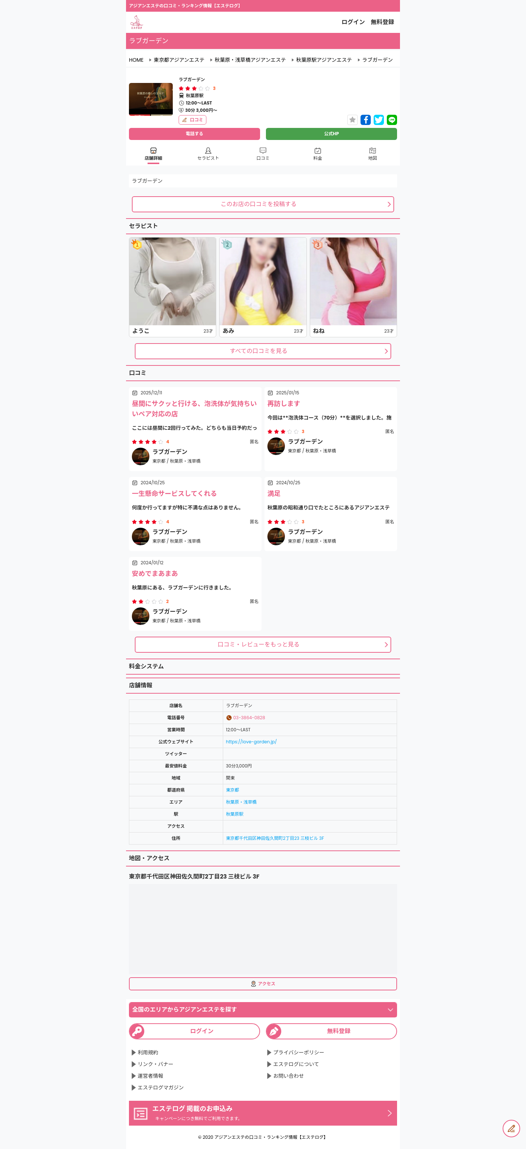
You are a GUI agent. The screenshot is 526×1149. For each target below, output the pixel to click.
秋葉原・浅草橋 (241, 802)
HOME (136, 60)
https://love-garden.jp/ (251, 742)
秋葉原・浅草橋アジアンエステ (250, 60)
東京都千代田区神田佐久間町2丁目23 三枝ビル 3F (275, 838)
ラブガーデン (377, 60)
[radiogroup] (194, 88)
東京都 (232, 790)
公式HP (331, 133)
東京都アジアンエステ (179, 60)
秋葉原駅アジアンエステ (324, 60)
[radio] (182, 88)
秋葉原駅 (235, 814)
